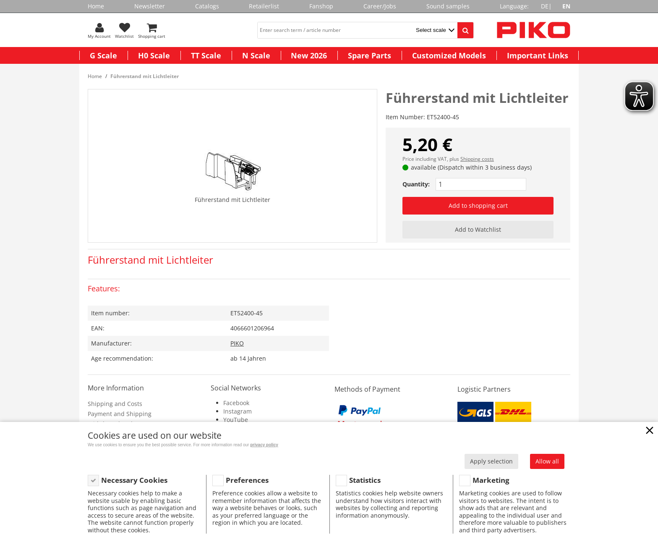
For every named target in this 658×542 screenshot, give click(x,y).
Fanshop (321, 6)
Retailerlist (264, 6)
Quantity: (416, 184)
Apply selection (491, 461)
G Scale (103, 55)
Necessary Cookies (134, 480)
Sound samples (448, 6)
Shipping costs (477, 158)
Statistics (365, 480)
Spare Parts (369, 55)
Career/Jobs (379, 6)
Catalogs (207, 6)
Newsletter (149, 6)
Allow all (547, 461)
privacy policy (264, 445)
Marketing (491, 480)
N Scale (256, 55)
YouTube (235, 420)
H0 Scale (154, 55)
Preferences (247, 480)
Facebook (236, 403)
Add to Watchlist (478, 229)
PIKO (237, 343)
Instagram (237, 411)
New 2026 (309, 55)
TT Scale (206, 55)
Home (96, 6)
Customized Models (449, 55)
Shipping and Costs (115, 404)
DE (544, 6)
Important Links (537, 55)
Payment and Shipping (119, 414)
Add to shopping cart (478, 205)
